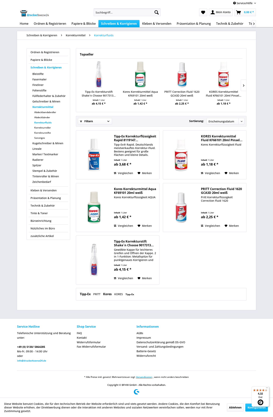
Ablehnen (235, 407)
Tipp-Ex (85, 294)
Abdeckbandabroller (45, 112)
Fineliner (38, 85)
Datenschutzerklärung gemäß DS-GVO (160, 342)
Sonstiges (39, 138)
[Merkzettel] (203, 12)
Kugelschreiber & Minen (47, 143)
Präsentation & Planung (46, 198)
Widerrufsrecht (146, 356)
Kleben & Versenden (44, 190)
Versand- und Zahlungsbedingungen (160, 346)
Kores (107, 294)
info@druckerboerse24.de (31, 360)
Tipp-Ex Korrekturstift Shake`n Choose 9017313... (99, 93)
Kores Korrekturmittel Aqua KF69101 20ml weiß (140, 93)
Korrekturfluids (43, 122)
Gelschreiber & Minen (46, 101)
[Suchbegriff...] (127, 12)
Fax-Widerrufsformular (91, 346)
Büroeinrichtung (41, 221)
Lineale (37, 149)
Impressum (143, 337)
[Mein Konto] (221, 12)
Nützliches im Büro (43, 228)
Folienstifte (39, 90)
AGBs (139, 333)
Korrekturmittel (42, 107)
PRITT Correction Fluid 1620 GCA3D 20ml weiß (181, 93)
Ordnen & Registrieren (45, 52)
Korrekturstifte (42, 132)
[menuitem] (127, 12)
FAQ (79, 333)
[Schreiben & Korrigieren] (119, 23)
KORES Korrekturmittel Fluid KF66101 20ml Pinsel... (223, 93)
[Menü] (267, 388)
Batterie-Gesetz (146, 351)
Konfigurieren (257, 407)
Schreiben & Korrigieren (46, 67)
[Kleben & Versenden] (157, 23)
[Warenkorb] (245, 12)
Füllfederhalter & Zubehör (49, 96)
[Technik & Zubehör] (229, 23)
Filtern (86, 121)
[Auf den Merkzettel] (145, 173)
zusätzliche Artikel (42, 236)
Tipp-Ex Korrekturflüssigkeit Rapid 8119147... (135, 138)
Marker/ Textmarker (45, 154)
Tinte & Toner (39, 213)
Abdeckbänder (42, 117)
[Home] (24, 23)
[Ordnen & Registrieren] (50, 23)
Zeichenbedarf (41, 182)
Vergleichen (123, 173)
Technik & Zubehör (43, 205)
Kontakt (82, 337)
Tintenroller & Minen (45, 176)
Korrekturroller (42, 127)
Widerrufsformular (89, 342)
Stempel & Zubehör (44, 171)
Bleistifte (38, 74)
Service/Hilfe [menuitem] (243, 3)
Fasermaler (39, 79)
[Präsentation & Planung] (193, 23)
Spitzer (36, 165)
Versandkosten (144, 377)
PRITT (97, 294)
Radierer (37, 160)
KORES (119, 294)
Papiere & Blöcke (41, 60)
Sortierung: (196, 121)
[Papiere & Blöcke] (83, 23)
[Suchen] (157, 12)
